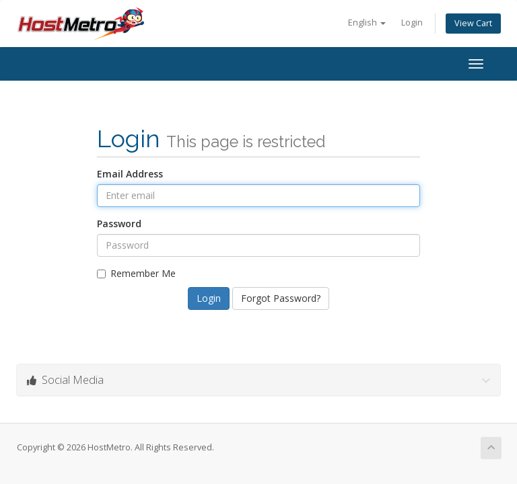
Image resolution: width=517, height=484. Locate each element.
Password (119, 223)
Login (412, 22)
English (367, 22)
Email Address (130, 173)
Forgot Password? (280, 298)
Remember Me (136, 273)
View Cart (473, 23)
